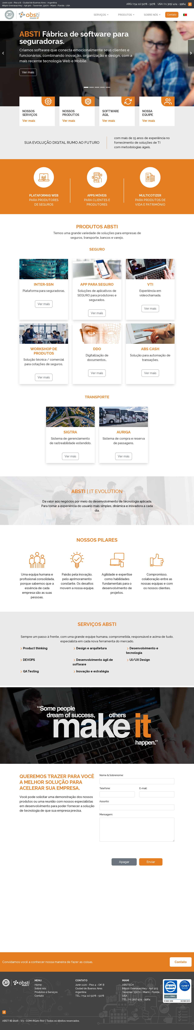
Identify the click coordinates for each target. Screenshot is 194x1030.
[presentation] (122, 850)
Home (38, 984)
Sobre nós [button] (151, 14)
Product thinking (33, 648)
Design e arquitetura (90, 648)
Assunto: (104, 801)
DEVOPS (27, 660)
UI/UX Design (138, 660)
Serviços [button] (100, 14)
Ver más (70, 456)
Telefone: (104, 788)
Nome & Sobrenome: (111, 775)
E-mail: (143, 788)
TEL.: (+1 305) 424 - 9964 (136, 999)
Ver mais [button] (28, 72)
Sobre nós (40, 988)
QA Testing (29, 671)
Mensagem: (106, 814)
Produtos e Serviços (46, 992)
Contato (171, 14)
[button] (3, 53)
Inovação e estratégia (91, 671)
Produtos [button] (125, 14)
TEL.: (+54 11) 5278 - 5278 (89, 995)
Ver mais (28, 121)
